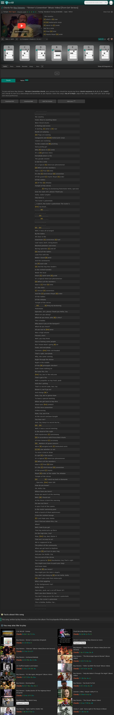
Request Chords (79, 643)
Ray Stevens (19, 7)
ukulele (18, 66)
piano (11, 66)
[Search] (106, 2)
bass (37, 66)
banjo (31, 66)
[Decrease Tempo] (2, 39)
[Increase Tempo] (16, 39)
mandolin (24, 66)
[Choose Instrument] (42, 66)
